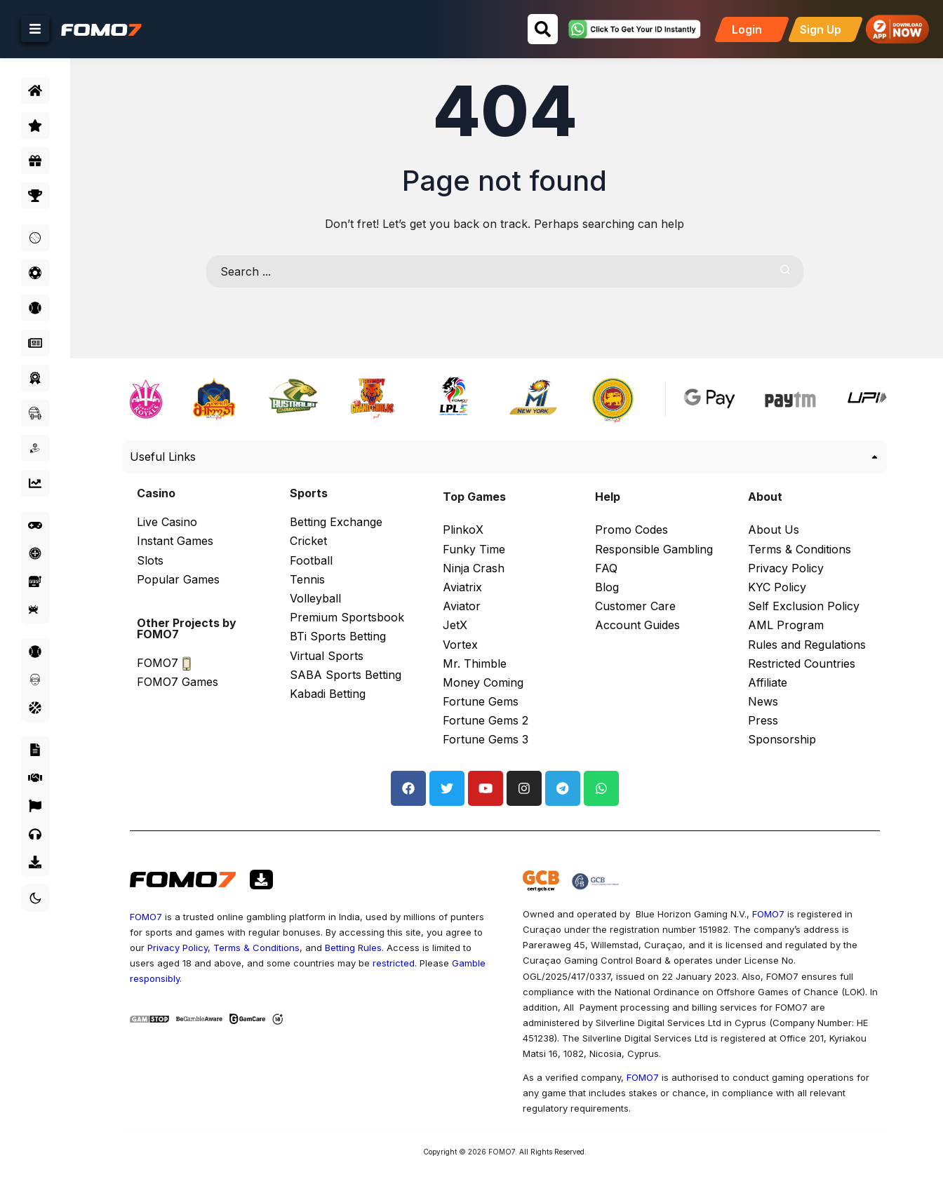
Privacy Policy (181, 947)
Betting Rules (356, 947)
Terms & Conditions (260, 947)
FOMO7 (150, 916)
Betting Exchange (339, 522)
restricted (397, 963)
